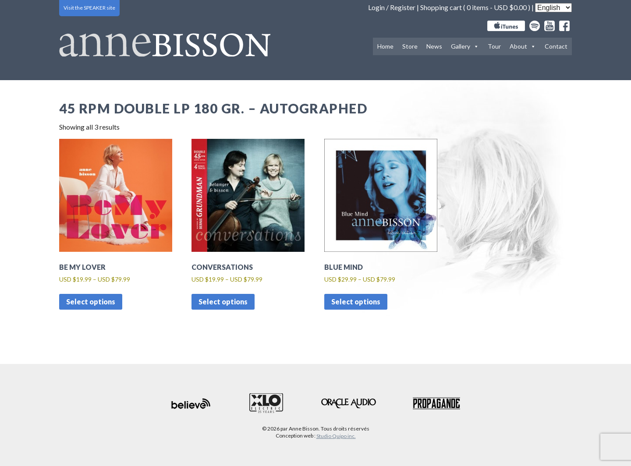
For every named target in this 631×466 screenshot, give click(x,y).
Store (410, 46)
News (434, 46)
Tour (494, 46)
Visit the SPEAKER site (89, 7)
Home (385, 46)
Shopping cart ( (443, 7)
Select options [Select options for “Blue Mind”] (355, 301)
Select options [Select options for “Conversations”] (223, 301)
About (523, 46)
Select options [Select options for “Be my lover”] (90, 301)
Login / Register (391, 7)
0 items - (497, 7)
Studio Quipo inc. (336, 436)
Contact (556, 46)
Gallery (465, 46)
